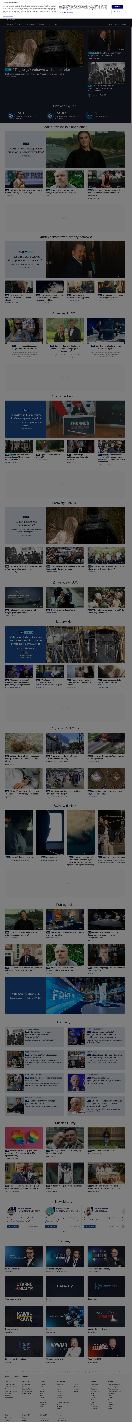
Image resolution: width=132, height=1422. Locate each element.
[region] (66, 9)
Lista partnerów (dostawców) (66, 12)
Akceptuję (117, 6)
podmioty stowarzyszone (31, 5)
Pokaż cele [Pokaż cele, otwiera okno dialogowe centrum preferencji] (117, 12)
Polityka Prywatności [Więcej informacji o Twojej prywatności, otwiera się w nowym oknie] (8, 15)
